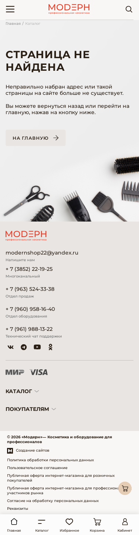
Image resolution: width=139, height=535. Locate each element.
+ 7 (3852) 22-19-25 (29, 269)
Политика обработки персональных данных (50, 460)
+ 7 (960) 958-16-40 (30, 309)
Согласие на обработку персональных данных (53, 500)
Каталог (32, 23)
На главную (31, 138)
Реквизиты (17, 508)
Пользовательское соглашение (37, 467)
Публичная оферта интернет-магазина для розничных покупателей (61, 478)
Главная (13, 23)
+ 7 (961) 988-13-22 (29, 329)
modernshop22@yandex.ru (42, 253)
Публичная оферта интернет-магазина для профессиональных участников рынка (69, 490)
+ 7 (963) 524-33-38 (30, 289)
